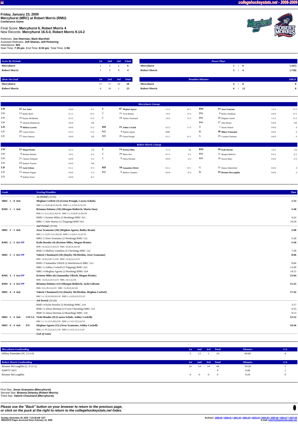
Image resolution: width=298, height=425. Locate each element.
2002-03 (246, 418)
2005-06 (274, 418)
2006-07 (284, 418)
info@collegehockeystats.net (282, 420)
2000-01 (228, 418)
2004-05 (265, 418)
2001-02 (237, 418)
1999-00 (218, 418)
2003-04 (256, 418)
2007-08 (293, 418)
